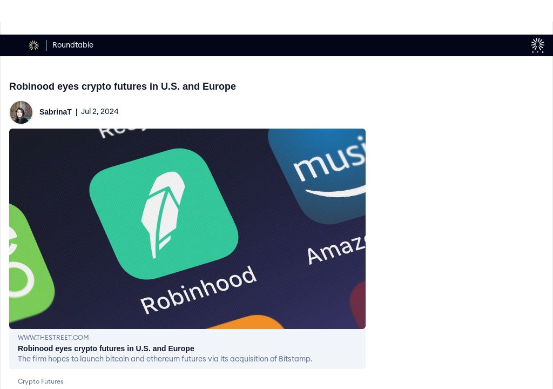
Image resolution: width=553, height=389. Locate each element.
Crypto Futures (41, 381)
